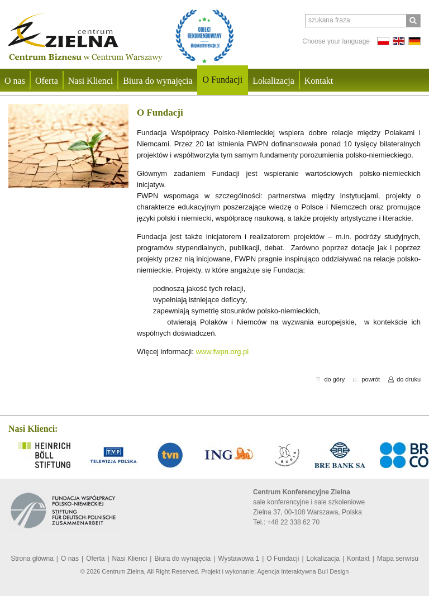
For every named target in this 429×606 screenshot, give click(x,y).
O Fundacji (223, 79)
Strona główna (32, 558)
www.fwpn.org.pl (222, 351)
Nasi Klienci (90, 80)
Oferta (46, 80)
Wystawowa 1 (238, 558)
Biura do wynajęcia (157, 80)
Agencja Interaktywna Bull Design (303, 571)
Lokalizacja (273, 80)
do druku (404, 379)
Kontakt (318, 80)
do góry (330, 379)
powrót (366, 379)
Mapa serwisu (397, 558)
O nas (70, 558)
